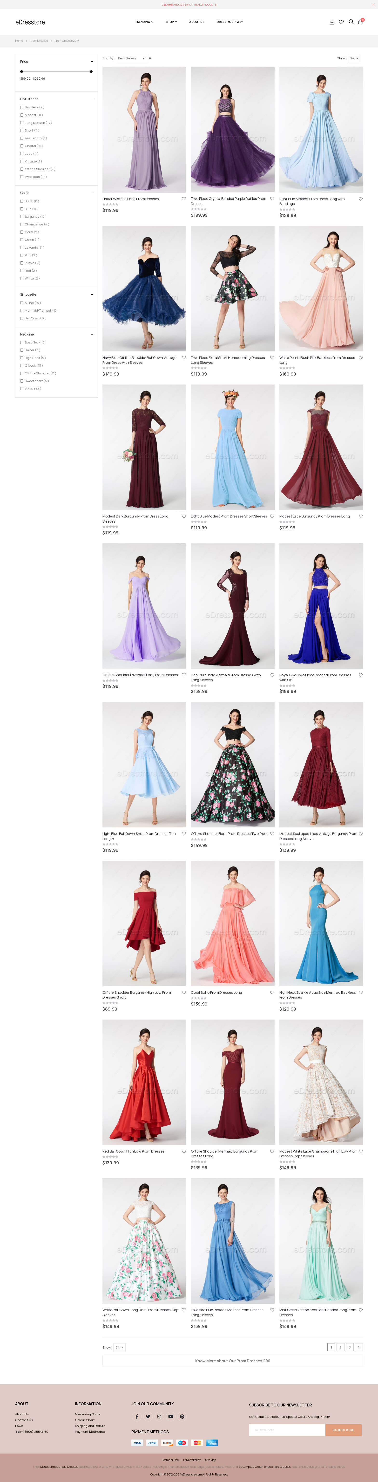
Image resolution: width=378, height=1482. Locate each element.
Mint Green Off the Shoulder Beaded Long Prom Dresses (318, 587)
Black (32, 201)
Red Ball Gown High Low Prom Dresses (134, 529)
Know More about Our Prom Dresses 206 (233, 635)
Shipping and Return (90, 701)
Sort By (108, 58)
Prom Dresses (39, 40)
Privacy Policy (192, 735)
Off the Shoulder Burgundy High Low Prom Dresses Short (137, 477)
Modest (34, 114)
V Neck (34, 388)
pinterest (182, 691)
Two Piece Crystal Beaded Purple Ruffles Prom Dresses (229, 201)
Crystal (35, 145)
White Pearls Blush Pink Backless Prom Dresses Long (317, 256)
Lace (32, 153)
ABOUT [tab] (21, 678)
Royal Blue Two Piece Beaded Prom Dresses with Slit (315, 366)
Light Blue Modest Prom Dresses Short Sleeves (229, 308)
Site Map (210, 735)
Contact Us (24, 695)
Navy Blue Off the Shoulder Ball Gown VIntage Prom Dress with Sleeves (140, 256)
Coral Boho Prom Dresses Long (217, 474)
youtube (171, 691)
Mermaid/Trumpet (42, 310)
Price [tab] (57, 61)
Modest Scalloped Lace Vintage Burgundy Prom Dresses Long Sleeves (319, 421)
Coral (32, 232)
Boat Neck (36, 342)
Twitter (148, 691)
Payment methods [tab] (150, 706)
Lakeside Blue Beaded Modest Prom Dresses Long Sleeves (227, 587)
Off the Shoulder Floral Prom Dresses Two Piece (230, 419)
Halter (33, 350)
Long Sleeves (39, 122)
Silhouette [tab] (57, 294)
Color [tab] (57, 192)
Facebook (137, 691)
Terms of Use (170, 735)
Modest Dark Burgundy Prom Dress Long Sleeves (136, 311)
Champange (38, 224)
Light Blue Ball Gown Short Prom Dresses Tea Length (139, 421)
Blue (32, 208)
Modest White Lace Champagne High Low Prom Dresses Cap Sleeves (319, 532)
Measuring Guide (87, 689)
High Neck (36, 357)
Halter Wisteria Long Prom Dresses (131, 198)
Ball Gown (36, 318)
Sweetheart (37, 380)
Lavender (35, 247)
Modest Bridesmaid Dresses (59, 742)
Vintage (34, 161)
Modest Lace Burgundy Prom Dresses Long (315, 308)
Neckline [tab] (57, 334)
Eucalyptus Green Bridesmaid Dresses (265, 742)
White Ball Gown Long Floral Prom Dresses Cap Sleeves (141, 587)
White (33, 278)
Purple (33, 262)
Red (31, 270)
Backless (35, 107)
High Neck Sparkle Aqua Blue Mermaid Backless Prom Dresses (318, 477)
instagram (159, 691)
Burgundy (36, 216)
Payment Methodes (90, 706)
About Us (22, 689)
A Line (33, 302)
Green (33, 239)
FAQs (19, 701)
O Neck (34, 365)
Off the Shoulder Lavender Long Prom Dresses (141, 364)
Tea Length (36, 138)
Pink (32, 255)
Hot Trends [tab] (57, 99)
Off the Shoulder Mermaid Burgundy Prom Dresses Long (225, 532)
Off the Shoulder (41, 169)
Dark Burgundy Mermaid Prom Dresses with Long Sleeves (226, 366)
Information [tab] (88, 678)
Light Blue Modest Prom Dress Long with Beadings (312, 201)
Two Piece (36, 176)
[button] (184, 198)
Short (33, 130)
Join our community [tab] (152, 678)
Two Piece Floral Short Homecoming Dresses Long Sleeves (228, 256)
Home (19, 41)
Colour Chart (85, 695)
